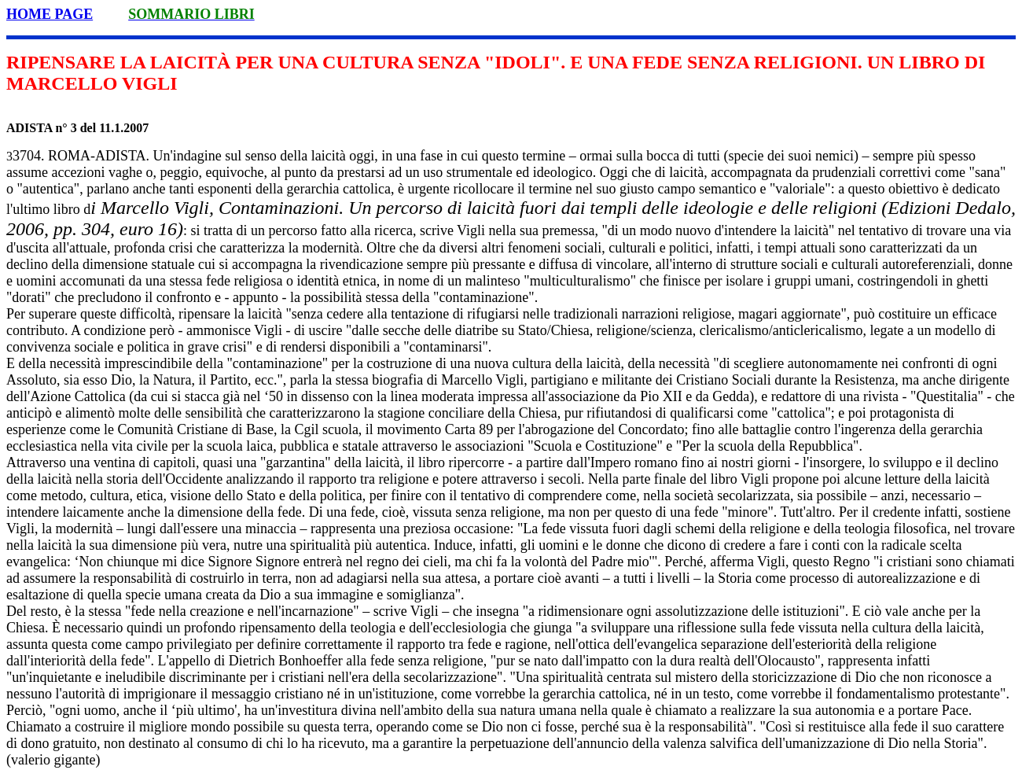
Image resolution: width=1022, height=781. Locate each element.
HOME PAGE (49, 14)
